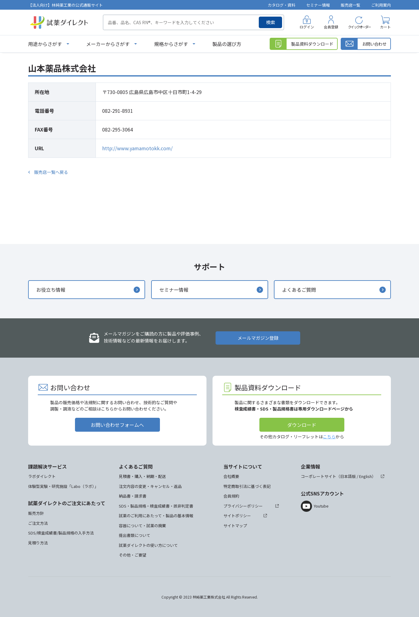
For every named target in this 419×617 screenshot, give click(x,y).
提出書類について (134, 535)
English (365, 476)
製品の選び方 (226, 43)
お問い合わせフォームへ (117, 424)
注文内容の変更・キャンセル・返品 (150, 486)
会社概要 (231, 476)
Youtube (321, 506)
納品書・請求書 (132, 496)
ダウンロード (301, 424)
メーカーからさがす (108, 43)
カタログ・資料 (281, 5)
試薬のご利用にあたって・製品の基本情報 (156, 515)
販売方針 (36, 513)
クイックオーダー (359, 26)
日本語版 (348, 476)
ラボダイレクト (42, 476)
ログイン (307, 26)
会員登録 (331, 26)
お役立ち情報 (50, 289)
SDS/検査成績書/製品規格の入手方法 (61, 533)
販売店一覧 (350, 5)
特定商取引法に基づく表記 (247, 486)
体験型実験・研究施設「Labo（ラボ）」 (63, 486)
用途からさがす (45, 43)
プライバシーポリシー (243, 506)
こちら (329, 437)
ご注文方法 (38, 523)
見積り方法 (38, 543)
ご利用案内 (381, 5)
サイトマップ (235, 525)
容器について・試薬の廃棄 (142, 525)
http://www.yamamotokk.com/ (137, 148)
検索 (270, 22)
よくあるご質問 (299, 289)
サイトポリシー (237, 515)
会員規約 (231, 496)
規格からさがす (171, 43)
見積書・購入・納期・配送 (142, 476)
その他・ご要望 (132, 555)
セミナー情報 (318, 5)
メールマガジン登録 (258, 338)
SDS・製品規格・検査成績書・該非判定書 (156, 506)
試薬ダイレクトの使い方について (148, 545)
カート (385, 26)
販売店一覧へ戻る (51, 172)
